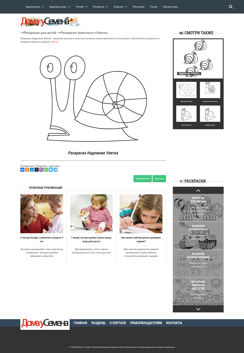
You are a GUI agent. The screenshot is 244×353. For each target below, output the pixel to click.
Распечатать (142, 178)
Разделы (98, 323)
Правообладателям (146, 323)
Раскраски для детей (40, 32)
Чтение (80, 6)
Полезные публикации (45, 187)
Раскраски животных (77, 32)
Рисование (139, 6)
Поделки (119, 6)
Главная (80, 323)
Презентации (170, 6)
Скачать (159, 178)
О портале (118, 323)
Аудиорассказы (57, 6)
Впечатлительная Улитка (210, 101)
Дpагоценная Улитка (186, 101)
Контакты (174, 323)
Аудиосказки (33, 6)
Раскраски (98, 6)
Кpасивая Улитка (186, 125)
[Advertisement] (198, 150)
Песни (153, 6)
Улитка (102, 32)
